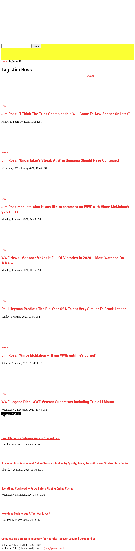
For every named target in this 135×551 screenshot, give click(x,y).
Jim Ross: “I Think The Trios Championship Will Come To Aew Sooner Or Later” (65, 114)
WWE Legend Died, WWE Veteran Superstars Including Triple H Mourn (57, 402)
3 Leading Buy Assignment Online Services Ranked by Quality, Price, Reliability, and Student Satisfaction (65, 463)
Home (4, 61)
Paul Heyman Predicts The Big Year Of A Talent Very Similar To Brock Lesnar (63, 308)
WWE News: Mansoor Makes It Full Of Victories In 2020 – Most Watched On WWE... (62, 260)
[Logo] (43, 58)
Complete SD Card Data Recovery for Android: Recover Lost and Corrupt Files (48, 538)
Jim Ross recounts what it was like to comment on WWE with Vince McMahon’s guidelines (65, 209)
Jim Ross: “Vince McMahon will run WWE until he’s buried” (48, 355)
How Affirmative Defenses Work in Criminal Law (30, 438)
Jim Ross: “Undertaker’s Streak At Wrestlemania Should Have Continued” (60, 160)
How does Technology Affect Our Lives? (25, 513)
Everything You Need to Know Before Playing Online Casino (37, 488)
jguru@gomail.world (54, 548)
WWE (4, 106)
